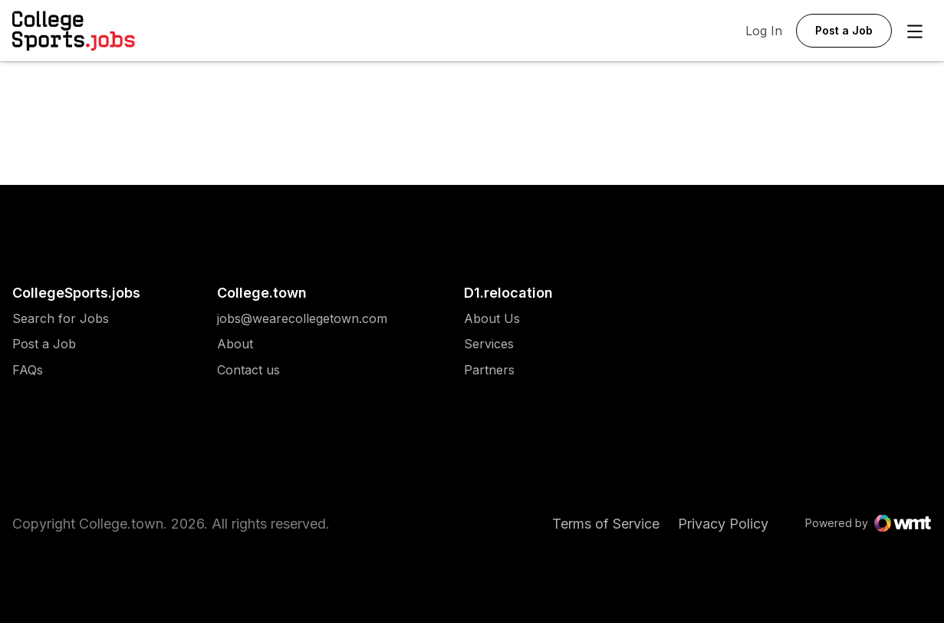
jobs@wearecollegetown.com (302, 319)
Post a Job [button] (844, 30)
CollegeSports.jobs (76, 293)
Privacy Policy (723, 524)
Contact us (302, 370)
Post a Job (44, 344)
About (235, 344)
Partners (492, 370)
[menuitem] (76, 326)
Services (492, 344)
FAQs (27, 370)
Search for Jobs (60, 319)
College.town (262, 293)
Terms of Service (605, 524)
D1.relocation (508, 293)
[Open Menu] (915, 31)
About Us (492, 319)
